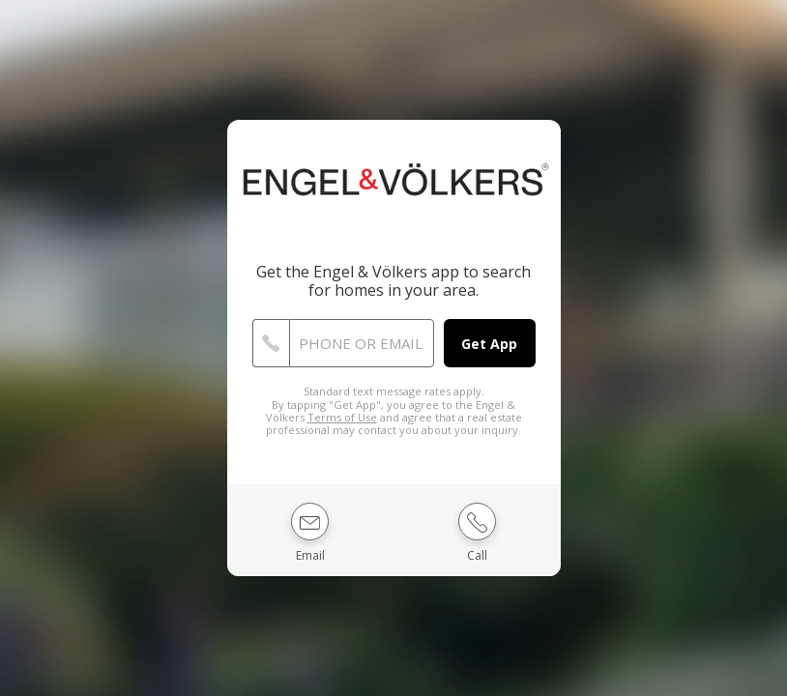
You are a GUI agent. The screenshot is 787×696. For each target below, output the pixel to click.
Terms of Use (342, 417)
